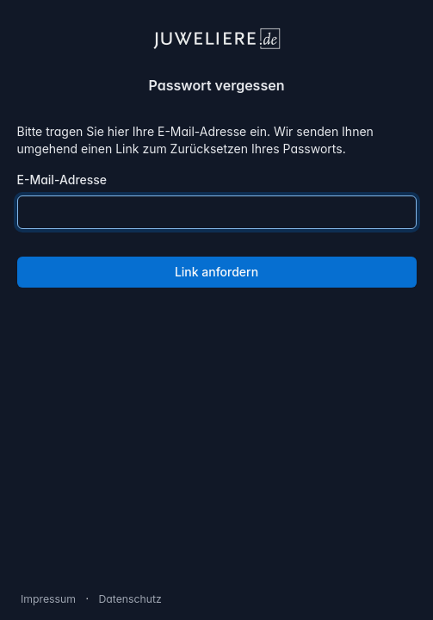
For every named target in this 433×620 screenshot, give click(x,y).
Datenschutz (129, 598)
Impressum (48, 598)
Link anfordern (216, 271)
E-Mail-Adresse (62, 179)
